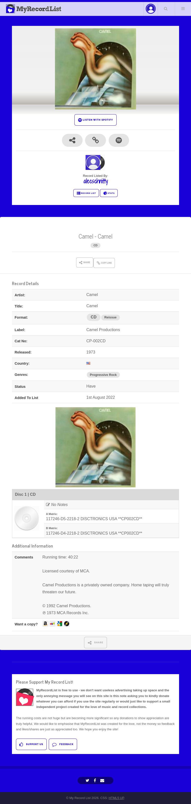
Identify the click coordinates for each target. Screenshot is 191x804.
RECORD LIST (86, 193)
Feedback (62, 744)
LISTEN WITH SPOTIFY (95, 120)
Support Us (31, 744)
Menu (183, 8)
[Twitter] (88, 780)
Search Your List (166, 8)
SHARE (95, 643)
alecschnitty (96, 181)
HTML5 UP (116, 798)
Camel (86, 236)
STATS (109, 193)
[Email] (102, 780)
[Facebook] (95, 780)
